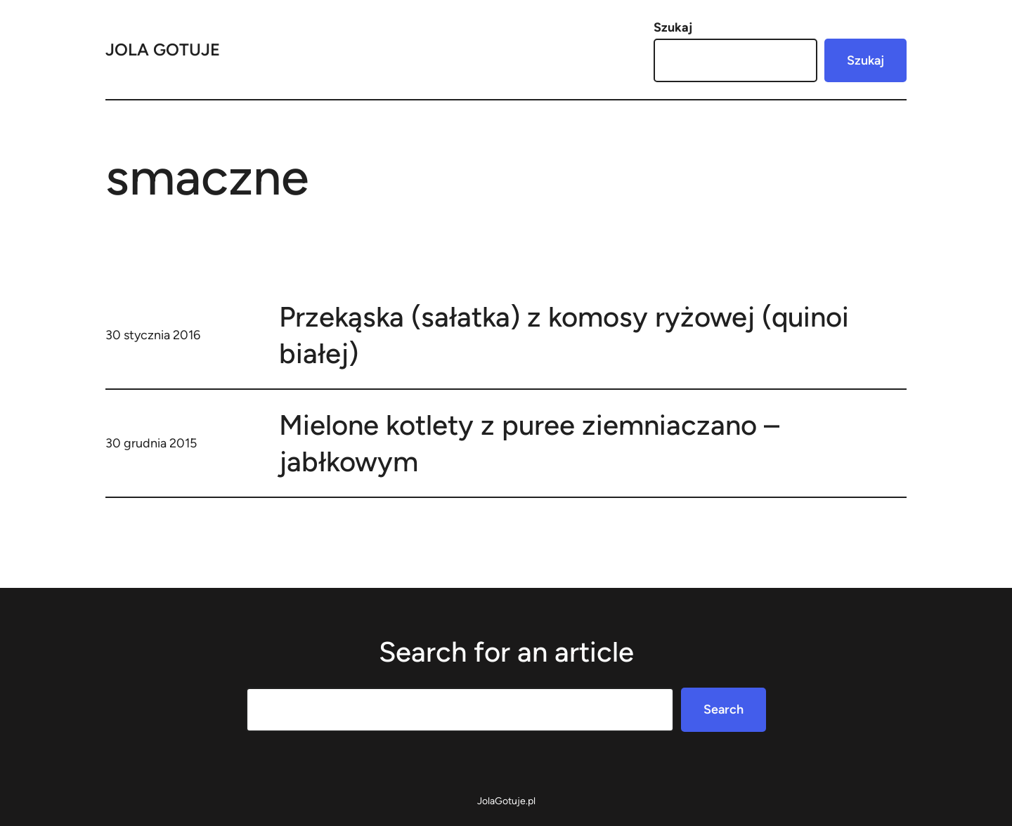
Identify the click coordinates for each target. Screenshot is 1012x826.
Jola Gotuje (162, 49)
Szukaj (673, 27)
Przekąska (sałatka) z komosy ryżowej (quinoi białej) (564, 335)
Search (723, 709)
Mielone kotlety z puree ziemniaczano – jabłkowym (529, 443)
